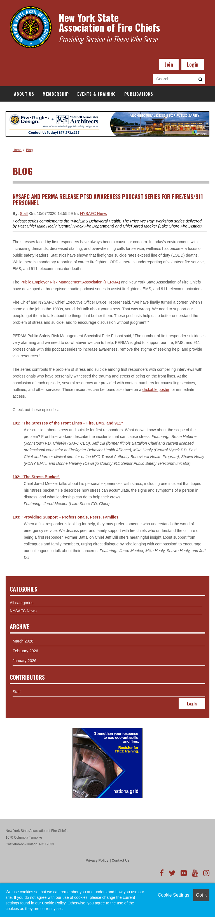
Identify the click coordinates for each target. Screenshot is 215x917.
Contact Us (120, 860)
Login (192, 64)
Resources (78, 109)
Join (169, 64)
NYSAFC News (93, 213)
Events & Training (96, 94)
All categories (21, 603)
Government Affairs (36, 109)
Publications (138, 94)
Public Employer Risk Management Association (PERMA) (70, 282)
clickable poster (156, 389)
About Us (24, 94)
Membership (56, 94)
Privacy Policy (97, 860)
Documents (144, 109)
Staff (24, 213)
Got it (201, 895)
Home (17, 150)
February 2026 (25, 651)
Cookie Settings (173, 895)
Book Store (110, 109)
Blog (29, 150)
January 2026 (24, 660)
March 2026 (23, 641)
